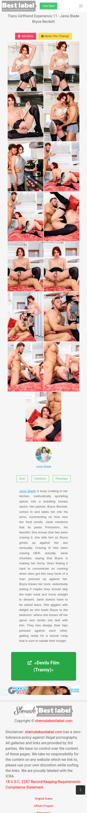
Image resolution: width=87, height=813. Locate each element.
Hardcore (40, 478)
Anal (22, 478)
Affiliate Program (43, 805)
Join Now (48, 6)
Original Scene (43, 798)
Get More (25, 36)
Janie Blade (43, 457)
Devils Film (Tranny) (55, 36)
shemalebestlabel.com (53, 721)
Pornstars (62, 478)
